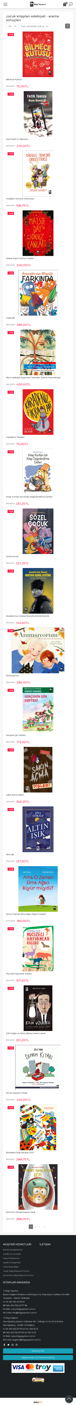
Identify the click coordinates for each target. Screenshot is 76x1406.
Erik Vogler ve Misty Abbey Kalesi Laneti (26, 1033)
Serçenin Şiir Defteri (16, 735)
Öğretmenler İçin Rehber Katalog (38, 1357)
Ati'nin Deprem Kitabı (16, 1093)
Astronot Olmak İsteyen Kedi (20, 1212)
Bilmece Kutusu (14, 79)
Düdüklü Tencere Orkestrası (20, 199)
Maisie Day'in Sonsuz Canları (20, 258)
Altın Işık (10, 854)
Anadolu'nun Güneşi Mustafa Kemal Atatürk (27, 616)
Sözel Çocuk (12, 556)
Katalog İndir (38, 1351)
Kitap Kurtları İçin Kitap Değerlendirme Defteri (29, 497)
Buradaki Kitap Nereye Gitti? (20, 1152)
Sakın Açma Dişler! (15, 795)
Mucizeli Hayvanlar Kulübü (19, 974)
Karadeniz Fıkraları (15, 437)
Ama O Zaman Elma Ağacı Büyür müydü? (26, 914)
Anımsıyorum (12, 675)
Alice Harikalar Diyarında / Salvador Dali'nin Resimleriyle (33, 377)
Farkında (10, 318)
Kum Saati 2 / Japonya (17, 139)
